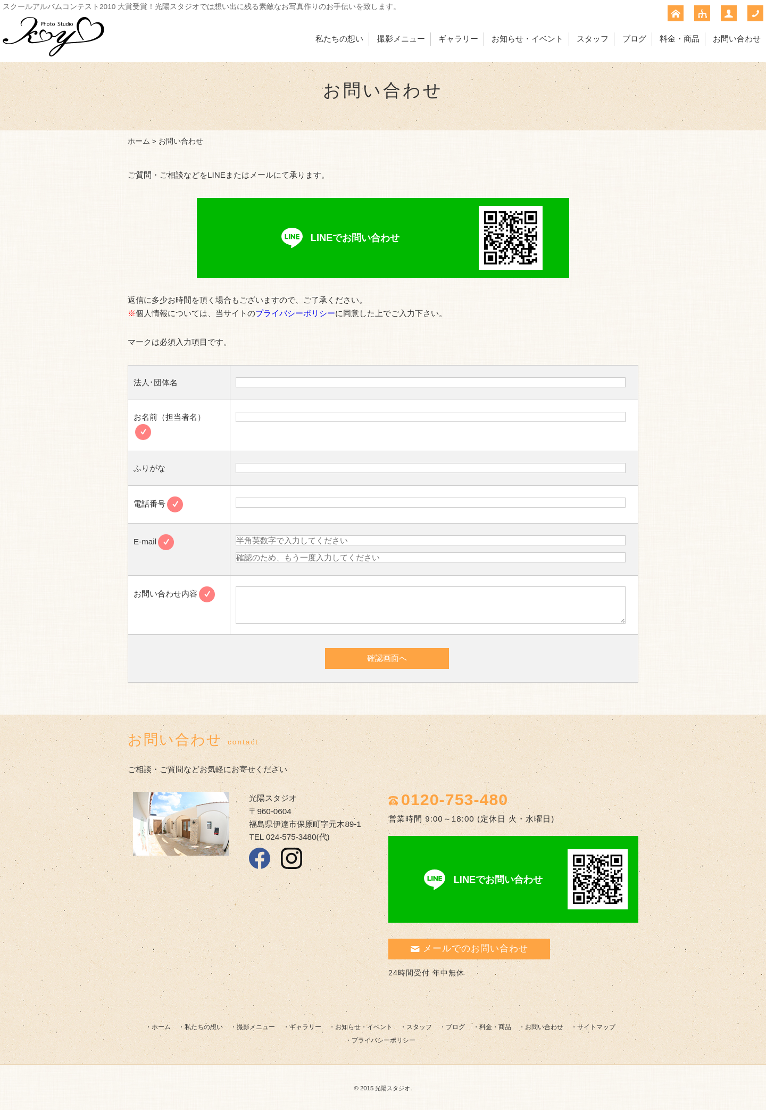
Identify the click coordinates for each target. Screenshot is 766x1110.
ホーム (139, 141)
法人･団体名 (156, 382)
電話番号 (158, 503)
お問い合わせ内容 (174, 593)
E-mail (154, 541)
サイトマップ (596, 1027)
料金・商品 (680, 38)
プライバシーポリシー (295, 313)
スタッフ (593, 38)
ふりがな (149, 468)
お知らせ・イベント (527, 38)
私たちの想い (339, 38)
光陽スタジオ (392, 1088)
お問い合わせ (737, 38)
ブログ (634, 38)
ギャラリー (458, 38)
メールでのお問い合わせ (469, 948)
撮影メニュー (401, 38)
